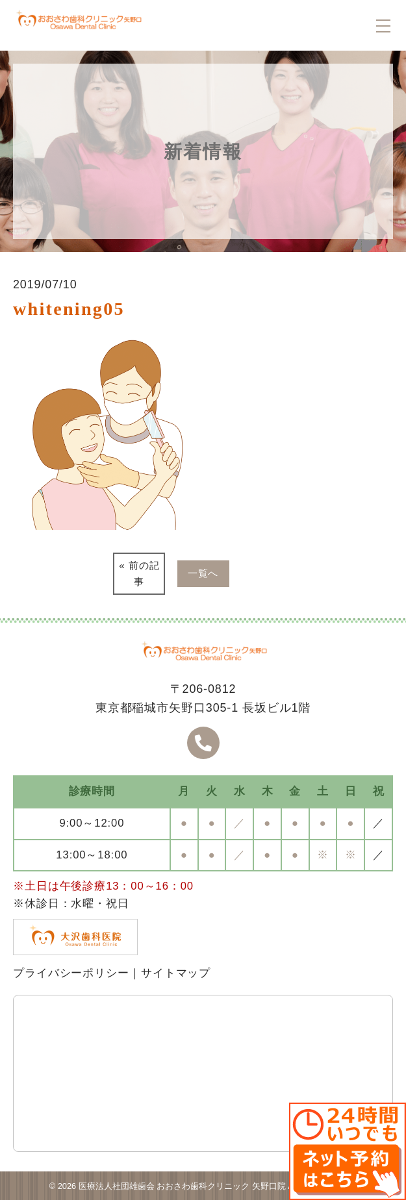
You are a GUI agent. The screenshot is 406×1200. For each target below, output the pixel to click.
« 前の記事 (139, 573)
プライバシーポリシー (71, 973)
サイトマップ (175, 973)
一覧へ (203, 573)
